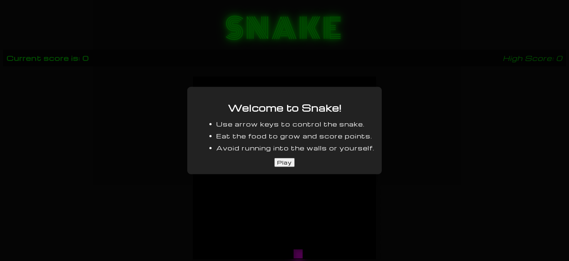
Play (284, 162)
